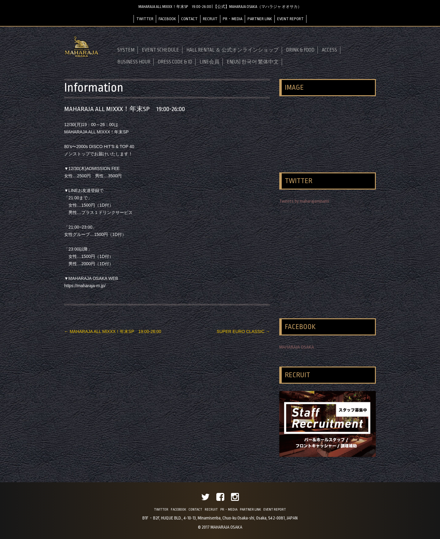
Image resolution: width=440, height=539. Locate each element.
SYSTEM (125, 50)
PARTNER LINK (260, 18)
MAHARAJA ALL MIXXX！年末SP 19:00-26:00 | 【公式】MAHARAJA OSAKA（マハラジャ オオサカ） (220, 7)
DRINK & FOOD (300, 50)
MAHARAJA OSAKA (296, 347)
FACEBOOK (167, 18)
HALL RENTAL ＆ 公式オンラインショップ (232, 50)
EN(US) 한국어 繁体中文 (253, 62)
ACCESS (329, 50)
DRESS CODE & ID (175, 62)
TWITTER (144, 18)
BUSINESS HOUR (133, 62)
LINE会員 (209, 62)
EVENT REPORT (290, 18)
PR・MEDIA (232, 18)
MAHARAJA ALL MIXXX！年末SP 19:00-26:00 (112, 331)
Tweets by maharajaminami (304, 201)
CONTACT (189, 18)
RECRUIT (210, 18)
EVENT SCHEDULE (160, 50)
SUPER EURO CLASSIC (243, 331)
